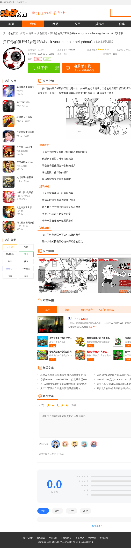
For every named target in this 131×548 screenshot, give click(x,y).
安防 (26, 247)
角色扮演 (42, 33)
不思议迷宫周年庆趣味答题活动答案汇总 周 (63, 375)
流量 (26, 254)
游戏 (33, 24)
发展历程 (53, 538)
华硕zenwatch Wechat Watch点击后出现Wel (63, 379)
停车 (10, 261)
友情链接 (104, 538)
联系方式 (41, 538)
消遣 (10, 276)
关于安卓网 (28, 538)
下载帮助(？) (66, 538)
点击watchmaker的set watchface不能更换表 (63, 383)
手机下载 (40, 68)
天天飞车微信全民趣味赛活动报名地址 (60, 388)
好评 (57, 510)
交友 (26, 276)
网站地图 (92, 538)
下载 (53, 346)
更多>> (92, 327)
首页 (11, 24)
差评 (85, 510)
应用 (78, 24)
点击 (47, 59)
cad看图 (26, 268)
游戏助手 (10, 268)
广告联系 (80, 538)
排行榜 (99, 24)
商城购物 (10, 254)
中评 (71, 510)
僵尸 (38, 59)
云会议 (10, 247)
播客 (26, 261)
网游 (55, 24)
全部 (43, 510)
